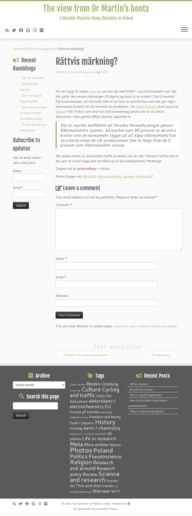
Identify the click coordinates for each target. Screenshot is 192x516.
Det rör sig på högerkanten (146, 396)
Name (29, 176)
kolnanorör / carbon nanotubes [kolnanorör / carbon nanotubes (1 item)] (88, 435)
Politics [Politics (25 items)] (79, 457)
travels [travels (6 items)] (108, 487)
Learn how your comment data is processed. (145, 327)
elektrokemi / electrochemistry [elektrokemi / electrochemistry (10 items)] (92, 405)
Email (61, 278)
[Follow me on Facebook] (22, 32)
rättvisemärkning (109, 177)
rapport (61, 113)
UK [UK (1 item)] (117, 487)
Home (17, 50)
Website (62, 297)
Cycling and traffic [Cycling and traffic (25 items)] (94, 393)
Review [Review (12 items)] (89, 475)
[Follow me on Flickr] (43, 32)
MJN (104, 73)
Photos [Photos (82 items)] (81, 451)
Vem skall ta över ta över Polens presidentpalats (33, 114)
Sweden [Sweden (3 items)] (112, 482)
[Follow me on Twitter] (15, 32)
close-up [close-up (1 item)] (75, 391)
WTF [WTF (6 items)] (115, 492)
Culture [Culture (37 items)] (91, 390)
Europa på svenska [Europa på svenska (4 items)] (84, 413)
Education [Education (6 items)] (79, 402)
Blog (28, 50)
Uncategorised (45, 50)
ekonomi (129, 177)
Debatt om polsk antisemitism (84, 356)
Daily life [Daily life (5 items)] (103, 397)
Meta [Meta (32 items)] (76, 445)
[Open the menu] (184, 31)
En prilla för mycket (141, 391)
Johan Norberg (146, 108)
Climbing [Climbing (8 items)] (109, 385)
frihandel (89, 177)
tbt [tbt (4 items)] (72, 487)
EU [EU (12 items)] (107, 407)
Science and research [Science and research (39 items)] (95, 478)
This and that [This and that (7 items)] (88, 487)
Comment (64, 206)
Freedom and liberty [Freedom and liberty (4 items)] (105, 418)
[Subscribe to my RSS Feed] (8, 32)
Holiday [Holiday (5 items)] (76, 429)
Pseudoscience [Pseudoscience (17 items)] (104, 457)
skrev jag (95, 92)
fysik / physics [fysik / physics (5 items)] (82, 424)
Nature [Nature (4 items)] (115, 446)
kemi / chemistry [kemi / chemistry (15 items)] (102, 429)
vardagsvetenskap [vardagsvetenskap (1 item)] (80, 493)
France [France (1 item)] (84, 418)
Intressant (143, 177)
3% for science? (33, 79)
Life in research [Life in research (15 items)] (99, 439)
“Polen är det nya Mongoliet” (147, 413)
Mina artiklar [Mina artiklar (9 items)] (96, 446)
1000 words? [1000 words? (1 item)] (78, 386)
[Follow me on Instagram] (36, 32)
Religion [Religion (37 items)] (81, 463)
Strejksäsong (163, 356)
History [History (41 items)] (105, 423)
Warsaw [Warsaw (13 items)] (101, 492)
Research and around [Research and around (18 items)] (92, 466)
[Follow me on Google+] (29, 32)
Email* (29, 193)
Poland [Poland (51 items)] (103, 451)
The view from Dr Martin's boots (96, 9)
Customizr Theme (106, 510)
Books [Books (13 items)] (93, 385)
